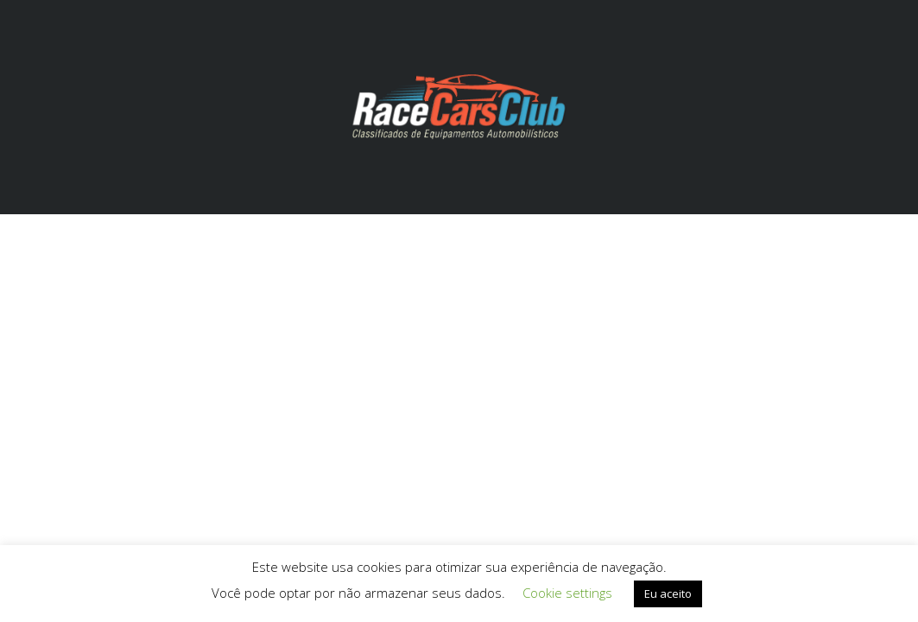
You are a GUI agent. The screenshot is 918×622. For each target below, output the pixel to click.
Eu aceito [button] (668, 593)
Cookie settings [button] (567, 592)
